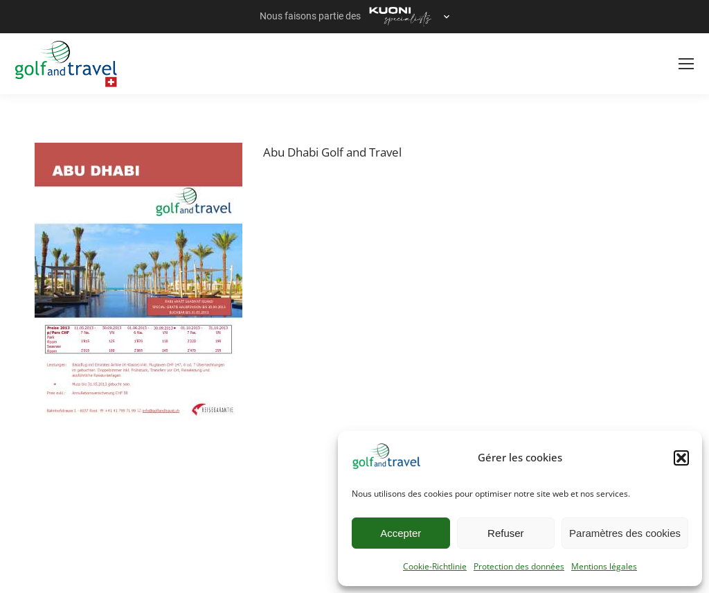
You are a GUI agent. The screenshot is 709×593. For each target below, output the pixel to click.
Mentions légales (604, 566)
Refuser (505, 533)
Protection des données (519, 566)
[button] (681, 458)
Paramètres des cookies (625, 533)
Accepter (400, 533)
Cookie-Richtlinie (435, 566)
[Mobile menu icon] (686, 64)
